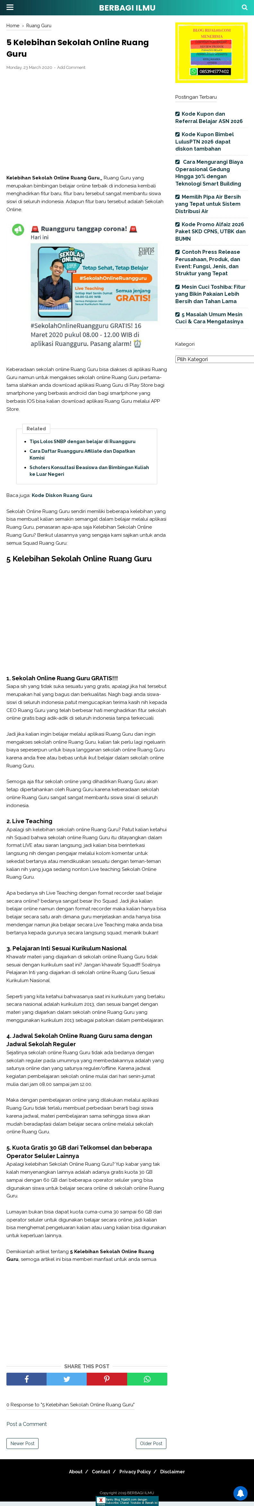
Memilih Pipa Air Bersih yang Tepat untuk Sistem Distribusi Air (208, 204)
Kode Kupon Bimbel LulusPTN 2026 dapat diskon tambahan (204, 141)
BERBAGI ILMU (127, 7)
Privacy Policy (137, 1476)
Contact (99, 1476)
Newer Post (22, 1448)
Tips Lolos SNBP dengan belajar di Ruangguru (83, 446)
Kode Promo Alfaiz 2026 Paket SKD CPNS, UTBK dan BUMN (210, 231)
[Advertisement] (86, 127)
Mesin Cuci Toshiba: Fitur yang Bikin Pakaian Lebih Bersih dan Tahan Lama (210, 294)
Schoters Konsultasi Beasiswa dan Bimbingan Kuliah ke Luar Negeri (89, 475)
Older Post (151, 1448)
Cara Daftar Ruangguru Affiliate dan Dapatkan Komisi (82, 459)
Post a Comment (26, 1429)
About (69, 1476)
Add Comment (71, 72)
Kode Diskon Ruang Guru (62, 500)
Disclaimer (179, 1476)
